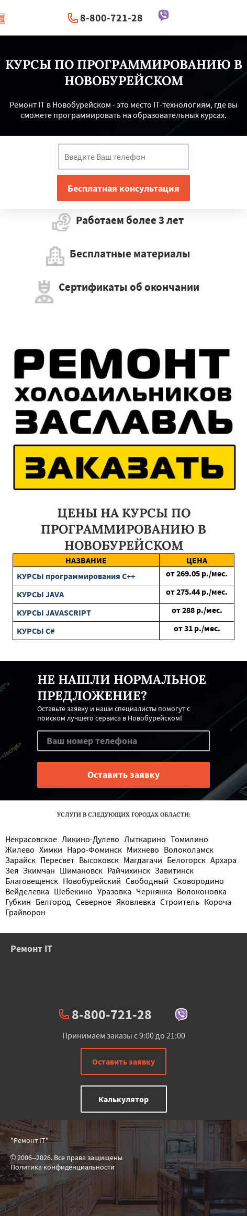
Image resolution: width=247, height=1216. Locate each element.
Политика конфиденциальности (62, 1167)
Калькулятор (123, 1099)
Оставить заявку (123, 1061)
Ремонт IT (31, 948)
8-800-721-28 (111, 17)
